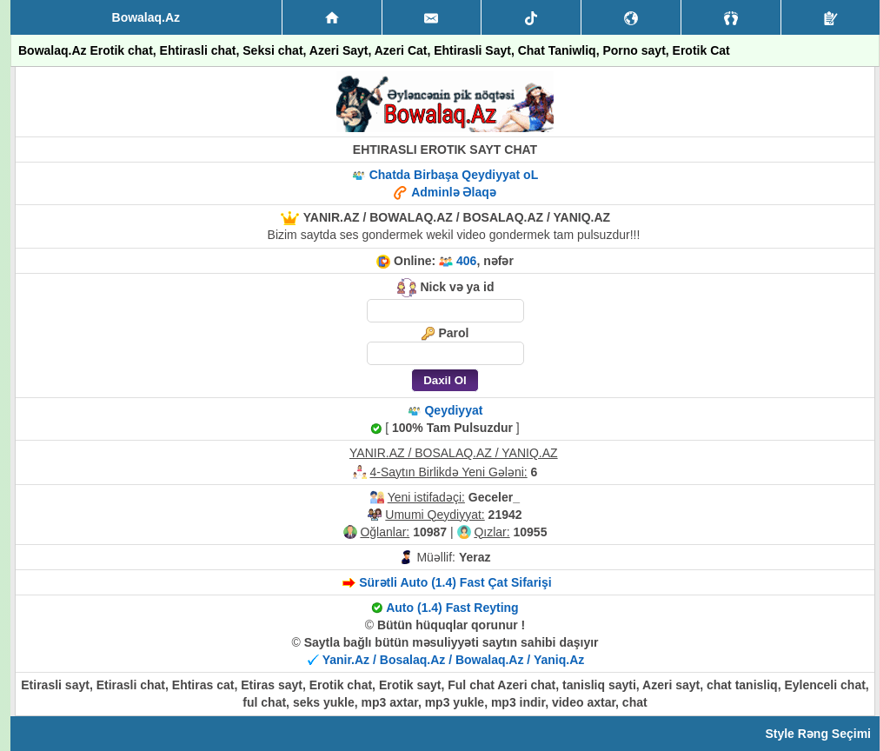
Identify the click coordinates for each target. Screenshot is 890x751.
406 (466, 261)
